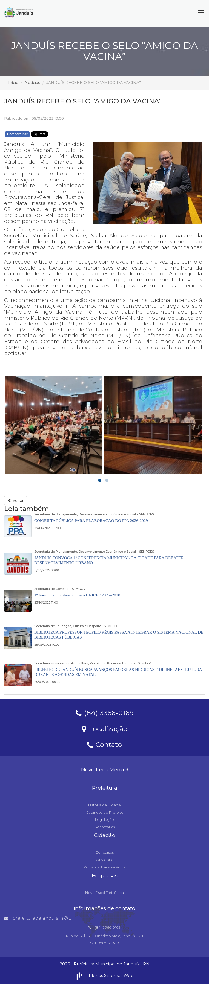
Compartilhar (17, 134)
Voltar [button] (16, 500)
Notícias (32, 82)
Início (13, 82)
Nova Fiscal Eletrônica (104, 892)
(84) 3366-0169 (105, 712)
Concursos (104, 852)
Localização (104, 728)
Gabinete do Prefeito (105, 812)
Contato (104, 744)
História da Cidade (104, 805)
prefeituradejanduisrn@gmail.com (48, 918)
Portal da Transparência (104, 867)
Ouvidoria (104, 860)
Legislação (104, 819)
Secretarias (105, 827)
